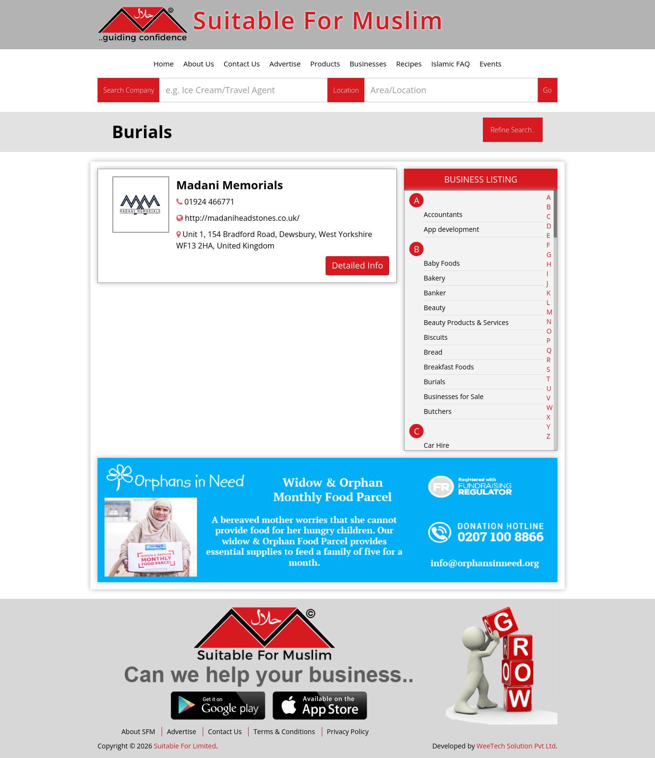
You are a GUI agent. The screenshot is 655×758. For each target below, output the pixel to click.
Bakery (434, 277)
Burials (434, 381)
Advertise (285, 63)
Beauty (434, 307)
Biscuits (436, 337)
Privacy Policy (348, 731)
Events (491, 63)
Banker (435, 292)
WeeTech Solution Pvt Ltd (516, 745)
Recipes (409, 63)
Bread (433, 352)
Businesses (367, 63)
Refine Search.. (513, 129)
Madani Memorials (229, 185)
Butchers (437, 411)
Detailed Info (357, 265)
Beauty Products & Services (466, 322)
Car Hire (436, 445)
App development (451, 229)
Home (163, 63)
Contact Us (242, 63)
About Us (198, 63)
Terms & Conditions (284, 731)
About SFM (138, 731)
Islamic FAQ (450, 63)
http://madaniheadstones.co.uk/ (238, 218)
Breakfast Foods (449, 366)
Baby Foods (441, 263)
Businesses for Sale (453, 396)
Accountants (443, 214)
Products (325, 63)
